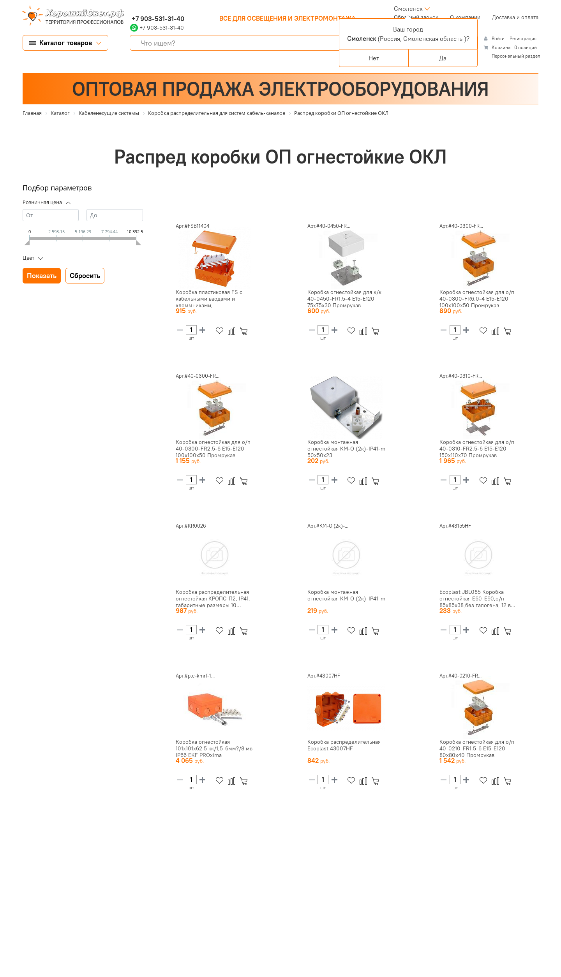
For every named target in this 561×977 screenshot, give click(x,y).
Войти (499, 38)
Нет (374, 58)
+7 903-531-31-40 (157, 18)
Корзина (501, 47)
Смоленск (408, 8)
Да (442, 58)
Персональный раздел (516, 56)
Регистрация (523, 38)
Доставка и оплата (515, 17)
